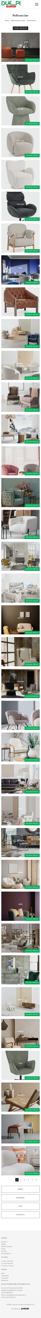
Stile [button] (20, 1206)
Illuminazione (6, 1253)
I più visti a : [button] (20, 1215)
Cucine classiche (7, 1261)
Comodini (4, 1278)
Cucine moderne (7, 1263)
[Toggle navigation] (37, 4)
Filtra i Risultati (20, 28)
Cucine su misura (7, 1266)
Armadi (4, 1251)
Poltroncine (31, 20)
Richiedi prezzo (32, 60)
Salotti (3, 1244)
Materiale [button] (20, 1198)
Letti (2, 1273)
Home (7, 20)
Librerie (4, 1242)
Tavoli (3, 1249)
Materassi (4, 1280)
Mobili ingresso (6, 1246)
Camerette (5, 1276)
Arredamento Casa (18, 20)
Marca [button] (20, 1189)
